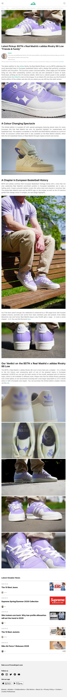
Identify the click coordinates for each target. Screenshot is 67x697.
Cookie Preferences (8, 691)
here (28, 319)
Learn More (61, 61)
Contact (58, 689)
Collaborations (20, 689)
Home (3, 8)
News (8, 8)
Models (10, 689)
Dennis (10, 53)
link (8, 383)
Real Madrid (16, 77)
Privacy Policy (49, 689)
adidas (21, 66)
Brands (3, 689)
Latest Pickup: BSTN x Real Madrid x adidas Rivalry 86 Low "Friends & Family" (38, 8)
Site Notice (30, 689)
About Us (39, 689)
